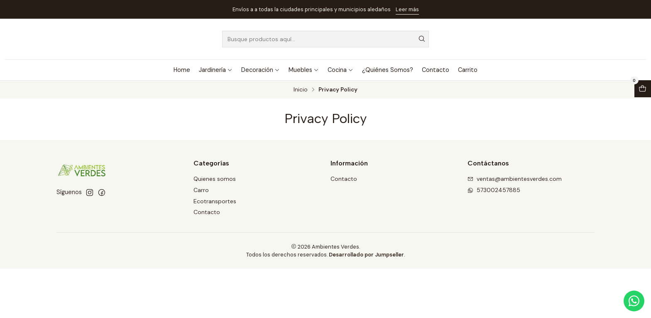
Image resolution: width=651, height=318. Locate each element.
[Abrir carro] (642, 88)
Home (182, 70)
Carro (201, 190)
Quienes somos (214, 178)
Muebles (304, 70)
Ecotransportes (214, 201)
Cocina (340, 70)
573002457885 (493, 190)
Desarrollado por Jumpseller (366, 254)
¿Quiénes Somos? (387, 70)
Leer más (407, 9)
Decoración (260, 70)
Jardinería (215, 70)
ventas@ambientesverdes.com (514, 178)
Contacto (435, 70)
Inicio (301, 90)
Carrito (467, 70)
